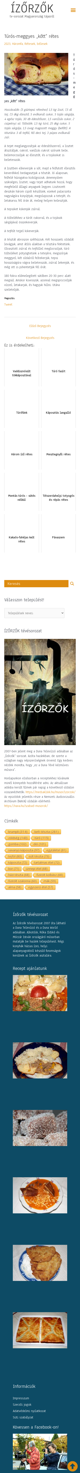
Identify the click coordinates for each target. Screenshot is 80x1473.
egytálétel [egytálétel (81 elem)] (56, 850)
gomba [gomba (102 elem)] (17, 844)
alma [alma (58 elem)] (14, 887)
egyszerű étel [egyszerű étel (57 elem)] (40, 887)
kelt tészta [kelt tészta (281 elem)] (47, 831)
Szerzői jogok (22, 1404)
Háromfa (17, 44)
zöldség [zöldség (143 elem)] (18, 838)
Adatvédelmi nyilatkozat (29, 1411)
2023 (7, 44)
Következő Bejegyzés (40, 338)
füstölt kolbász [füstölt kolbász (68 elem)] (49, 875)
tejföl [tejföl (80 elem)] (15, 856)
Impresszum (21, 1398)
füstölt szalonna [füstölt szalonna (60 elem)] (22, 881)
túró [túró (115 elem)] (42, 838)
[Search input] (37, 583)
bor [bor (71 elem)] (13, 869)
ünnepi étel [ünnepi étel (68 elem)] (37, 869)
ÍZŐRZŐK (32, 8)
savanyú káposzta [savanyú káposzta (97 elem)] (23, 850)
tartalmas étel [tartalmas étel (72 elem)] (47, 862)
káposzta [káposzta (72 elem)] (17, 862)
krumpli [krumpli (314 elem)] (18, 831)
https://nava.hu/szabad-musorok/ (26, 806)
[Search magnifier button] (72, 583)
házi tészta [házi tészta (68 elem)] (18, 875)
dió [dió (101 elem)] (39, 844)
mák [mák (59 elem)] (50, 881)
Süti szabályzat (23, 1417)
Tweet (8, 304)
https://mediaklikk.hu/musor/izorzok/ (51, 792)
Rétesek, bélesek (36, 44)
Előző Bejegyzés (40, 326)
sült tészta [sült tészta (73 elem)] (39, 856)
